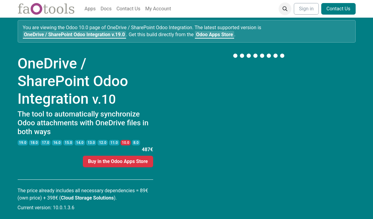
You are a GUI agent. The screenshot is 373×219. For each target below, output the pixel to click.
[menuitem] (90, 9)
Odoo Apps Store (214, 34)
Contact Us (338, 9)
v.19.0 (74, 34)
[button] (285, 8)
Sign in (306, 9)
